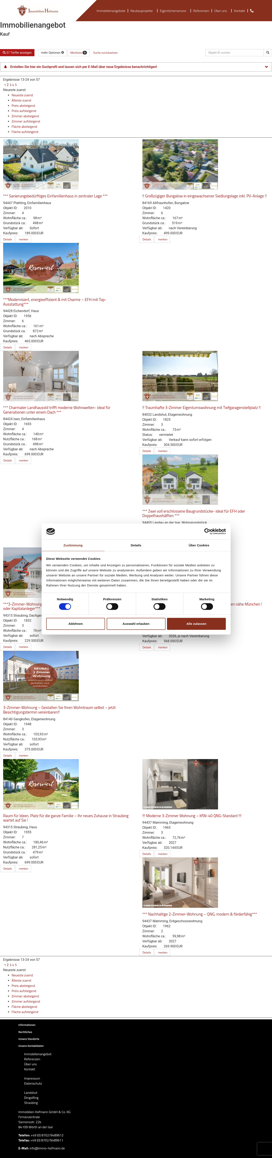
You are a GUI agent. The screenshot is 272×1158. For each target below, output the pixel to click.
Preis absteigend (23, 105)
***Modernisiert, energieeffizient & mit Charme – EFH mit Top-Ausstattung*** (54, 302)
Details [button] (7, 239)
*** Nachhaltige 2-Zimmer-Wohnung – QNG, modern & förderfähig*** (199, 914)
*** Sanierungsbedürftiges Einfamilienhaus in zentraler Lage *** (55, 196)
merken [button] (23, 239)
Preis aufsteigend (24, 110)
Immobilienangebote (111, 10)
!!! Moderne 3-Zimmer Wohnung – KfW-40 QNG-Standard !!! (192, 816)
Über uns (221, 10)
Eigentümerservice (174, 10)
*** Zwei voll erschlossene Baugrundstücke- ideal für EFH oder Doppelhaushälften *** (193, 513)
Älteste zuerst (21, 100)
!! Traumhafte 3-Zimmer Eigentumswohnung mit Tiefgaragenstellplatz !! (201, 407)
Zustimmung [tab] (73, 545)
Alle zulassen (196, 623)
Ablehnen (75, 623)
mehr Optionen (52, 52)
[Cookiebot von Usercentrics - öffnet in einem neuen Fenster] (207, 531)
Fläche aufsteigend (25, 131)
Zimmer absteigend (25, 116)
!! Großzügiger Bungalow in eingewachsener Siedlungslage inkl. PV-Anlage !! (204, 196)
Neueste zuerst (14, 90)
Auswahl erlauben (135, 623)
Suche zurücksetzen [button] (105, 52)
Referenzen (201, 10)
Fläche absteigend (24, 126)
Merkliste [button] (78, 52)
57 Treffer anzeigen (17, 52)
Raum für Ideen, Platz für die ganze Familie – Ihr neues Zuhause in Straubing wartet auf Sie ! (66, 818)
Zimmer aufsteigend (26, 121)
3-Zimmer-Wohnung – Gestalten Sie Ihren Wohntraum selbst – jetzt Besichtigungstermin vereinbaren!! (59, 710)
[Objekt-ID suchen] (268, 52)
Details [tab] (136, 545)
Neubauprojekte (142, 10)
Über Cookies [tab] (199, 545)
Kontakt (239, 10)
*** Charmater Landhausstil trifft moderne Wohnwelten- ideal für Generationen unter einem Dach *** (56, 410)
